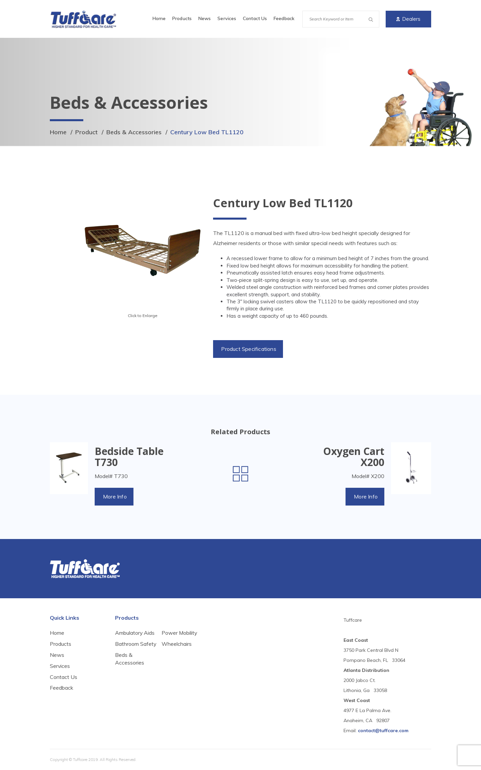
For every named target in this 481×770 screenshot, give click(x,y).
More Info (115, 496)
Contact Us (255, 18)
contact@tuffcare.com (383, 730)
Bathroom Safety (127, 647)
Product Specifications (248, 348)
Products (182, 18)
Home (159, 18)
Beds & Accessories (134, 132)
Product (86, 132)
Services (226, 18)
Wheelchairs (177, 662)
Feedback (284, 18)
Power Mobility (180, 651)
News (204, 18)
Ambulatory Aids (135, 632)
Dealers (408, 19)
